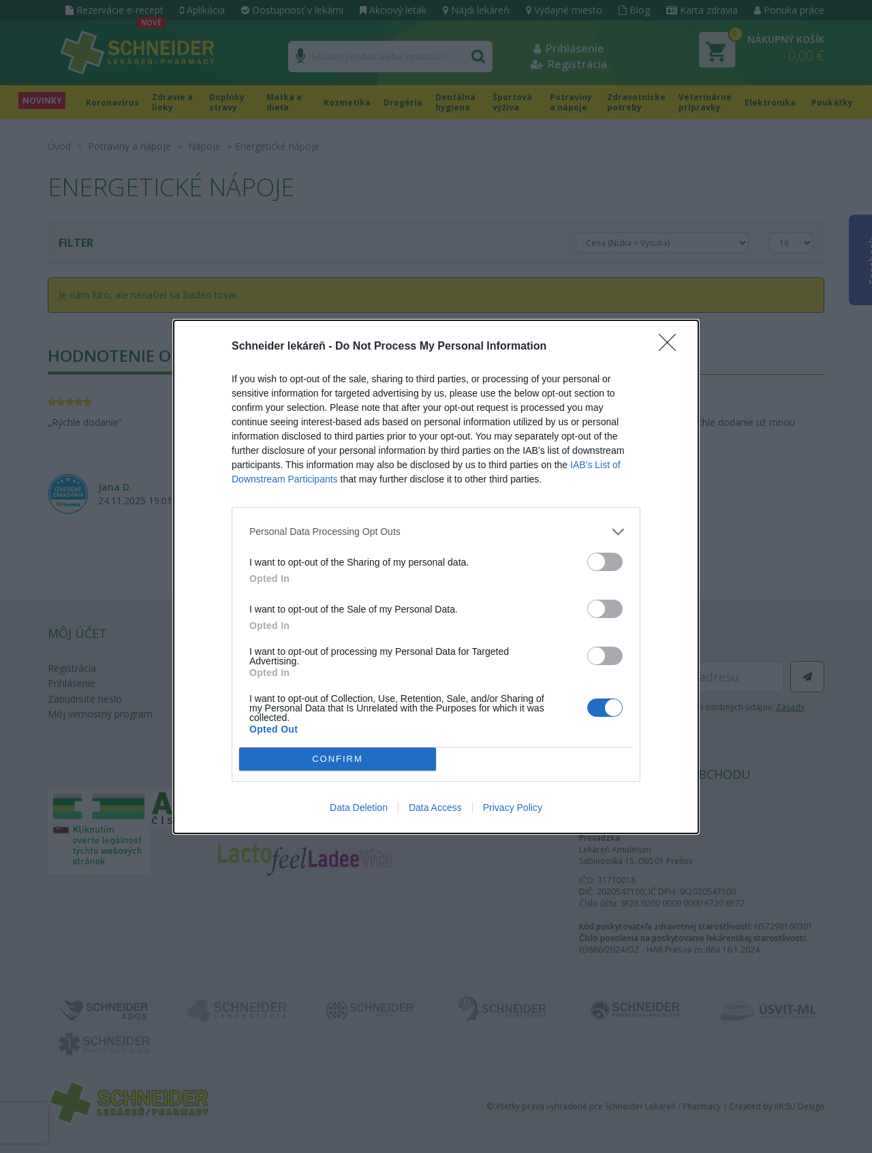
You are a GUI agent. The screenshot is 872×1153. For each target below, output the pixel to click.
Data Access (435, 807)
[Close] (672, 347)
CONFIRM (337, 759)
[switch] (605, 562)
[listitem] (436, 532)
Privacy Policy (512, 807)
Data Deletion (359, 807)
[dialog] (436, 576)
